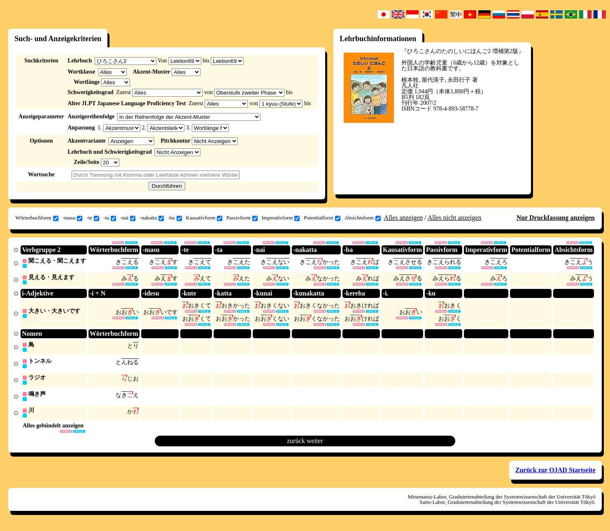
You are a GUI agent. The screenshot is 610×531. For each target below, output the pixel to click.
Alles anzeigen (403, 217)
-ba (175, 218)
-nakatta (152, 218)
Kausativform (204, 218)
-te (92, 218)
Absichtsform (363, 218)
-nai (127, 218)
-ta (109, 218)
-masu (73, 218)
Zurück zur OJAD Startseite (555, 473)
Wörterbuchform (36, 218)
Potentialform (322, 218)
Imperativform (281, 218)
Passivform (242, 218)
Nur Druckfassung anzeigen (556, 217)
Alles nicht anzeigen (455, 217)
